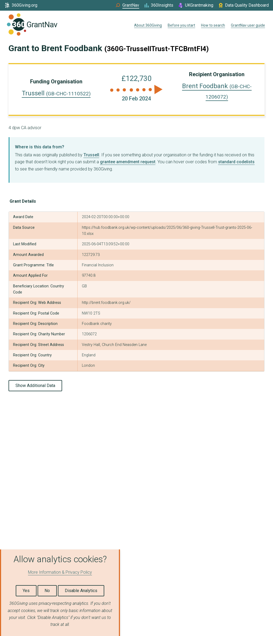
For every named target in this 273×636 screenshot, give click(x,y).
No (47, 590)
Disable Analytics (81, 590)
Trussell (56, 93)
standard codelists (236, 161)
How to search (213, 25)
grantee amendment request (127, 161)
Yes (26, 590)
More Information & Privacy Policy (60, 572)
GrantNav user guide (248, 25)
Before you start (181, 25)
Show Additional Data (35, 385)
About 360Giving (148, 25)
